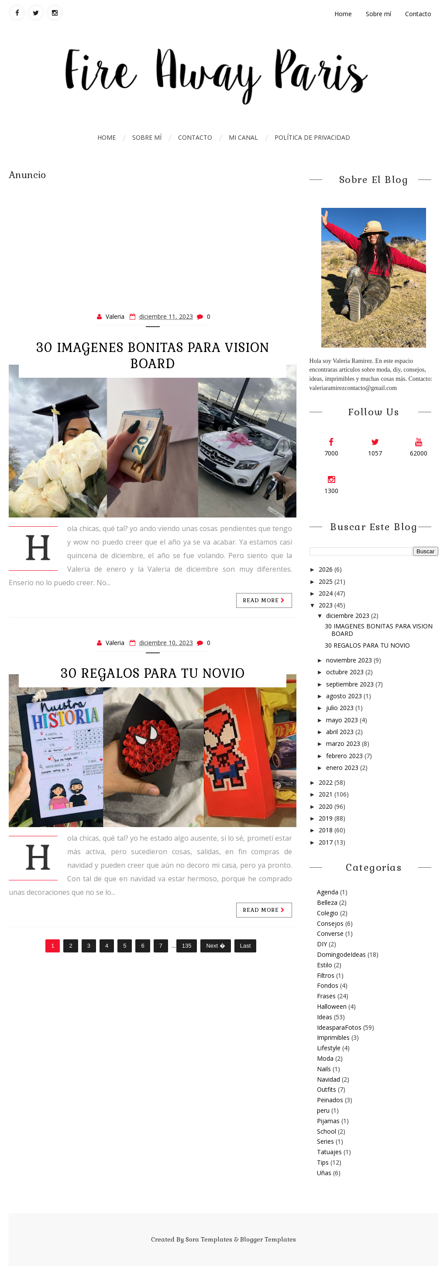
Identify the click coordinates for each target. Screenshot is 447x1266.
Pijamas (328, 1121)
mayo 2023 (343, 720)
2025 (326, 581)
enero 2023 (343, 767)
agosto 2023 (345, 696)
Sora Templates (209, 1239)
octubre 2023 (345, 672)
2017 (326, 842)
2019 (326, 818)
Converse (330, 933)
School (326, 1131)
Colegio (327, 913)
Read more (264, 600)
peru (323, 1110)
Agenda (327, 892)
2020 (326, 806)
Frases (326, 996)
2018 (326, 830)
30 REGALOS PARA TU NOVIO (152, 673)
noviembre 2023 (350, 660)
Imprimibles (333, 1037)
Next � (215, 945)
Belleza (327, 902)
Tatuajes (329, 1152)
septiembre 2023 (350, 684)
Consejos (330, 923)
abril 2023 (340, 732)
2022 (326, 782)
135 (187, 945)
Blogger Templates (268, 1239)
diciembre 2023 (348, 615)
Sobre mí (378, 14)
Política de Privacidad (312, 137)
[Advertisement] (152, 242)
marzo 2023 (344, 743)
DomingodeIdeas (341, 954)
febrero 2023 (345, 756)
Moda (325, 1058)
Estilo (324, 965)
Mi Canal (243, 137)
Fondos (327, 985)
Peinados (330, 1100)
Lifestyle (328, 1048)
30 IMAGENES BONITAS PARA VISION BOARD (152, 356)
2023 (326, 605)
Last (245, 945)
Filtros (325, 975)
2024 (326, 593)
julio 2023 (340, 708)
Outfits (326, 1089)
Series (325, 1141)
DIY (322, 944)
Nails (324, 1069)
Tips (323, 1162)
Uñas (324, 1173)
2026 (326, 569)
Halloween (332, 1006)
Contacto (418, 14)
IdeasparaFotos (339, 1027)
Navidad (328, 1079)
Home (343, 14)
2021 (326, 794)
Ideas (324, 1017)
